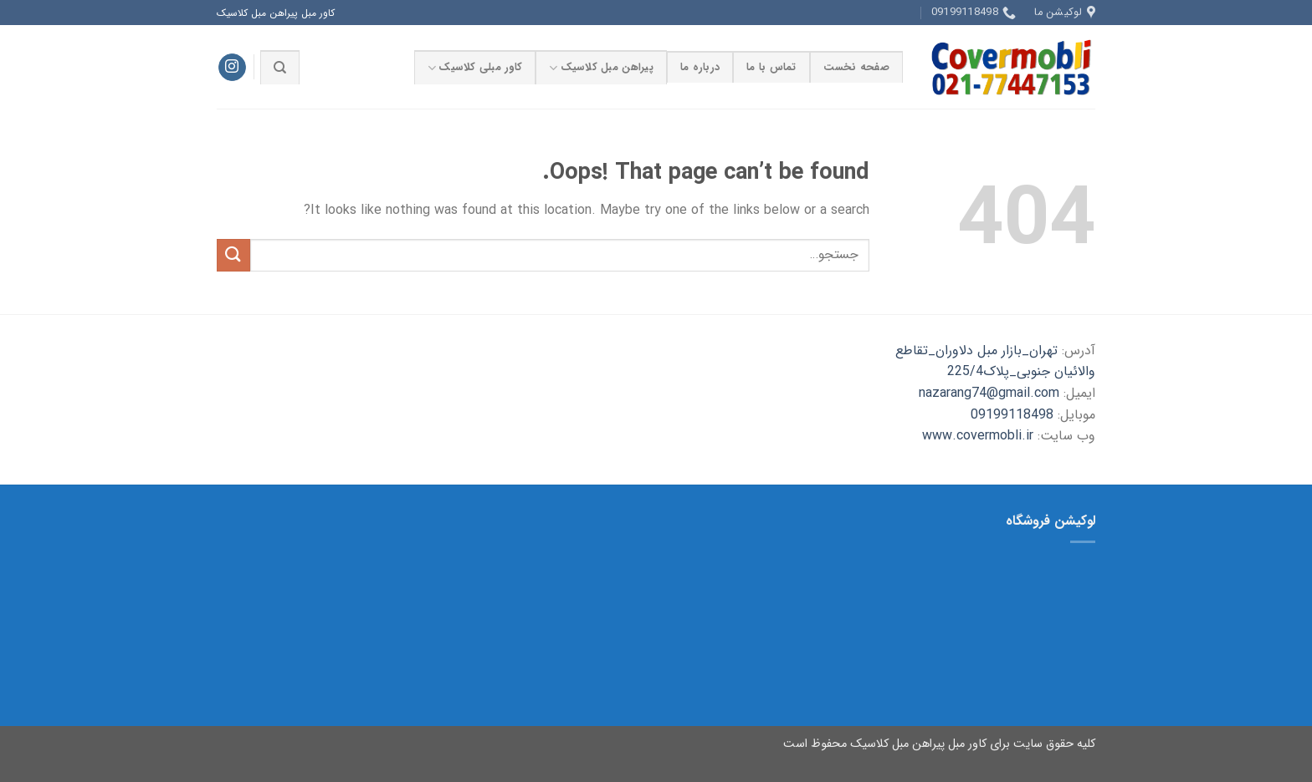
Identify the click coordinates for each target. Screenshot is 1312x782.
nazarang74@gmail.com (989, 393)
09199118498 (1012, 414)
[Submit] (233, 255)
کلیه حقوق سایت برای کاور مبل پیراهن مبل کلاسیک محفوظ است (939, 744)
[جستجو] (280, 67)
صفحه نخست (856, 67)
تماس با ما (771, 67)
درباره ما (700, 67)
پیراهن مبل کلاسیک (601, 67)
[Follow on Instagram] (232, 67)
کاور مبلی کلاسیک (475, 67)
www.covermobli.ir (977, 435)
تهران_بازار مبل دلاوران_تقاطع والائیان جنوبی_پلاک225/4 (995, 361)
